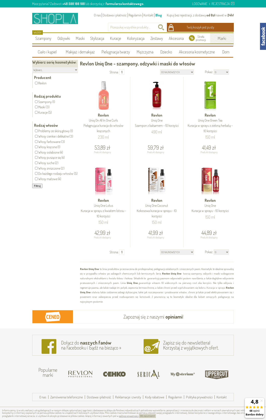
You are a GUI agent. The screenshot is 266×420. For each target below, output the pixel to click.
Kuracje (115, 38)
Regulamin (135, 15)
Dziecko (166, 51)
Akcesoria (176, 38)
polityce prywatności (129, 416)
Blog (158, 15)
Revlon (103, 123)
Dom (225, 51)
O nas (97, 15)
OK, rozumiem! (147, 416)
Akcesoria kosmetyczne (197, 51)
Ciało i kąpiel (47, 51)
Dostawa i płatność (115, 15)
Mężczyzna (145, 51)
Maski (80, 38)
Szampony (43, 38)
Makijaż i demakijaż (80, 51)
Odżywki (64, 38)
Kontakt (149, 15)
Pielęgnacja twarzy (115, 51)
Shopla (58, 18)
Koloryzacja (135, 38)
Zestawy (156, 38)
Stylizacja (97, 38)
